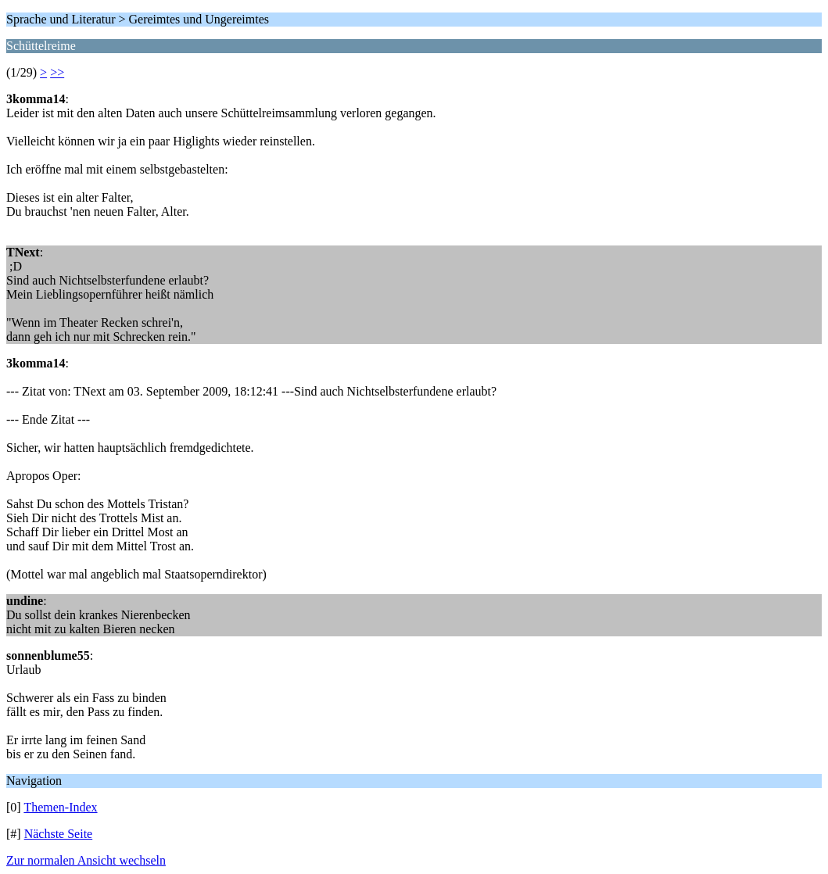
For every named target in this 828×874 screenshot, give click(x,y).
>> (57, 72)
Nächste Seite (58, 833)
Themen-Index (60, 807)
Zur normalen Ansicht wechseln (86, 860)
